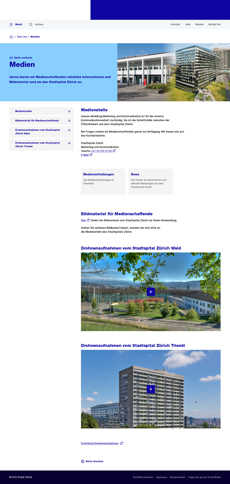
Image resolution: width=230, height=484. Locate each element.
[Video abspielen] (151, 291)
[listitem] (41, 111)
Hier (85, 220)
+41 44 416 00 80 (103, 150)
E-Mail (87, 154)
